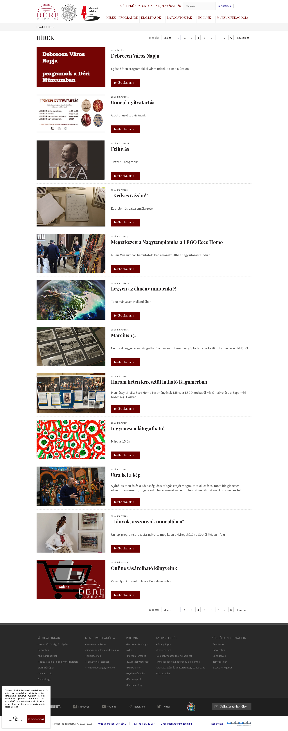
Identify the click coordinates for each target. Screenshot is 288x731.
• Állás (129, 650)
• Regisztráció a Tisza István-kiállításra (57, 661)
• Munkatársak (133, 667)
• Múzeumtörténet (136, 655)
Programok (128, 17)
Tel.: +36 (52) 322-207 (143, 723)
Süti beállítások (16, 719)
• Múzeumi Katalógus (137, 644)
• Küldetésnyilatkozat (137, 661)
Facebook (83, 706)
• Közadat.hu (163, 673)
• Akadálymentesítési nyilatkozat (174, 655)
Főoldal (41, 27)
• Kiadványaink (134, 679)
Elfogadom (36, 719)
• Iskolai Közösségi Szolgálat (52, 644)
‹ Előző (167, 37)
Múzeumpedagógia (232, 17)
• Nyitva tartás (44, 673)
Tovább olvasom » (124, 82)
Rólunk (204, 17)
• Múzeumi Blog (134, 685)
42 (231, 37)
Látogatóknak (179, 17)
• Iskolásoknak (93, 655)
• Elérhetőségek (45, 667)
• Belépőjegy (44, 679)
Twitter (166, 706)
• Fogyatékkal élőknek (97, 661)
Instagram (139, 706)
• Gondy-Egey (163, 644)
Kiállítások (151, 17)
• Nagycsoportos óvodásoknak (102, 650)
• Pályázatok (218, 650)
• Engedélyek (218, 655)
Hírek (111, 17)
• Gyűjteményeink (135, 673)
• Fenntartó (217, 644)
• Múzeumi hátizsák (47, 655)
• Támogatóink (219, 661)
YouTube (111, 706)
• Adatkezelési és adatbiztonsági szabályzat (180, 667)
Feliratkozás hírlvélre (233, 706)
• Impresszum (163, 650)
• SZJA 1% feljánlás (222, 667)
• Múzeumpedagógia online (100, 667)
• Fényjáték (43, 650)
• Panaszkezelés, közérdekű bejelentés (178, 661)
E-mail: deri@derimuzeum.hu (176, 723)
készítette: (217, 723)
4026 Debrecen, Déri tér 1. (112, 723)
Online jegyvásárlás (164, 6)
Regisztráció (225, 6)
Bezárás (45, 691)
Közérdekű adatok (131, 6)
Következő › (244, 37)
